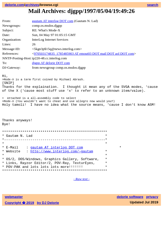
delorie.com (14, 5)
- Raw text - (82, 199)
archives (32, 5)
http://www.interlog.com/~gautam (61, 167)
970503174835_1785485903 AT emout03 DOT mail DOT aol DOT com (84, 53)
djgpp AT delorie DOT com (51, 63)
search (152, 5)
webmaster (14, 217)
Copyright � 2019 (19, 223)
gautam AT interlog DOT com (52, 21)
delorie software (130, 217)
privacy (152, 217)
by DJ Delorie (48, 223)
